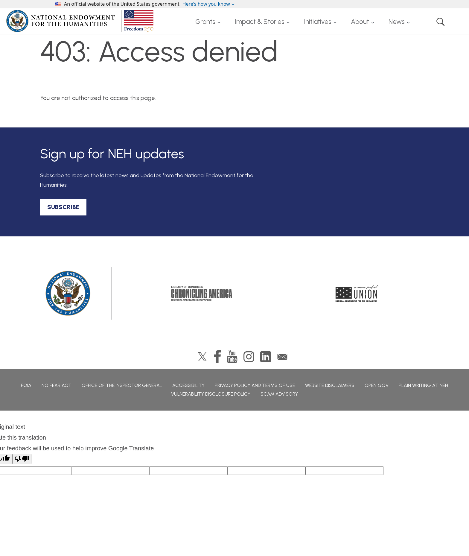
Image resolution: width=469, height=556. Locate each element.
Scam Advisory (279, 394)
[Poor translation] (21, 459)
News (397, 22)
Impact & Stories (259, 22)
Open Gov (377, 385)
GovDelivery (282, 356)
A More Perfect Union (357, 293)
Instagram (248, 356)
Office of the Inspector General (122, 385)
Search (440, 21)
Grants (205, 22)
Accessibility (188, 385)
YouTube (232, 356)
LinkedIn (265, 356)
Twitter (202, 356)
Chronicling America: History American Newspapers (201, 293)
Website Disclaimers (329, 385)
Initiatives (317, 22)
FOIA (26, 385)
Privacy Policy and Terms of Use (255, 385)
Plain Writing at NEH (423, 385)
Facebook (217, 356)
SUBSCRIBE (63, 207)
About (360, 22)
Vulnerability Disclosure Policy (210, 394)
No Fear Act (56, 385)
